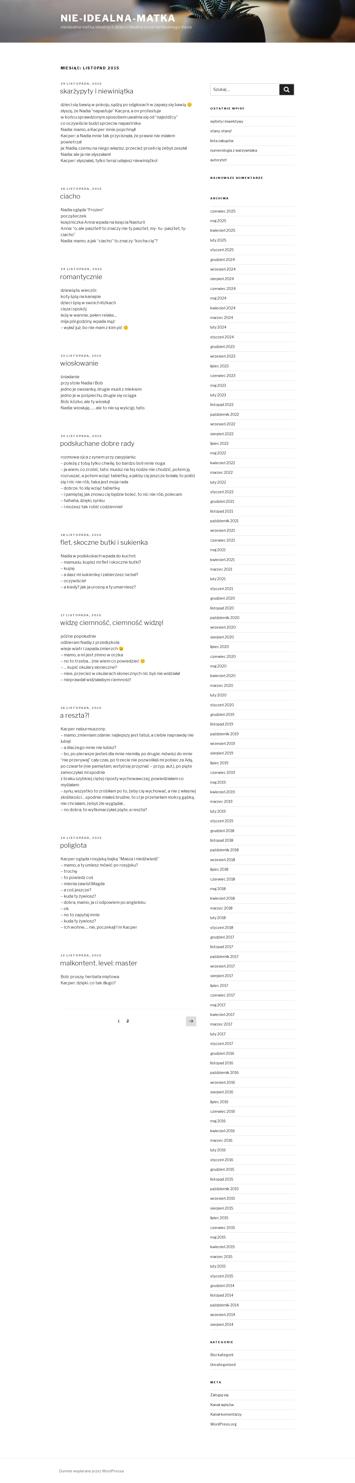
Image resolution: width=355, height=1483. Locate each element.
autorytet (218, 160)
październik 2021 (224, 521)
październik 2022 (224, 414)
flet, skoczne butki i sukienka (104, 542)
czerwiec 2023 (222, 375)
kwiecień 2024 (222, 308)
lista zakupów (222, 141)
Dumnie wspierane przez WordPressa (91, 1471)
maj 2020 (218, 666)
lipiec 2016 (219, 1102)
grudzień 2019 (222, 714)
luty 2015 (218, 1266)
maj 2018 (218, 888)
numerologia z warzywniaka (233, 150)
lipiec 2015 (219, 1218)
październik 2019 (224, 734)
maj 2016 (218, 1121)
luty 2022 (218, 482)
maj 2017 (218, 1005)
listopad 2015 (221, 1179)
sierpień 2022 (222, 434)
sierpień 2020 (222, 637)
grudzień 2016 (222, 1053)
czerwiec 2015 (222, 1227)
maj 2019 (218, 782)
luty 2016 (218, 1150)
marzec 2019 (221, 801)
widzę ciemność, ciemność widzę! (111, 623)
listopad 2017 (221, 946)
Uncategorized (223, 1364)
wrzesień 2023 (222, 356)
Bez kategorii (221, 1355)
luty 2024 (218, 327)
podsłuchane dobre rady (97, 443)
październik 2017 (224, 956)
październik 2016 (224, 1072)
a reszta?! (74, 715)
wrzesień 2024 (223, 269)
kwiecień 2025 (222, 230)
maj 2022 (218, 453)
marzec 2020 (221, 685)
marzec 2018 (221, 908)
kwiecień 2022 (222, 463)
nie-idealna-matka (118, 18)
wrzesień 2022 (222, 424)
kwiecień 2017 (222, 1014)
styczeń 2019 (221, 821)
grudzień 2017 (222, 937)
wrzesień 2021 (222, 530)
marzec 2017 (221, 1024)
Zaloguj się (219, 1395)
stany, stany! (220, 131)
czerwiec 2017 (222, 995)
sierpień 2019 (221, 753)
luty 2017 (218, 1034)
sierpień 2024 (222, 279)
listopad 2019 (221, 724)
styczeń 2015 (221, 1276)
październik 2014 (224, 1305)
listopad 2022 (222, 404)
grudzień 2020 (222, 598)
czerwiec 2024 (223, 288)
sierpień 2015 (221, 1208)
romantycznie (81, 277)
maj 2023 (218, 385)
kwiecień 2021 (222, 559)
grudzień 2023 (222, 346)
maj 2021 (218, 550)
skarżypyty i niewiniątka (96, 91)
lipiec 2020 (219, 646)
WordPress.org (223, 1424)
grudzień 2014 (222, 1285)
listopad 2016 (221, 1063)
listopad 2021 (221, 511)
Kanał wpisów (222, 1404)
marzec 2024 (221, 317)
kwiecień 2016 (222, 1131)
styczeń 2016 (221, 1160)
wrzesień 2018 (222, 859)
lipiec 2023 (219, 366)
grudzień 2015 (222, 1169)
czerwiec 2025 (223, 211)
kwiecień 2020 (223, 675)
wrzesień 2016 (222, 1082)
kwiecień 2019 (222, 792)
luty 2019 (218, 811)
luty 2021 (218, 579)
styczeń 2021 (221, 588)
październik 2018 (224, 850)
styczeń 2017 (221, 1043)
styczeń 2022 (222, 492)
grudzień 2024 (222, 259)
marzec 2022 (221, 472)
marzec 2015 (221, 1256)
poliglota (73, 845)
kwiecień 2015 (222, 1247)
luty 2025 (218, 240)
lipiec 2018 (219, 869)
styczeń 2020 (222, 705)
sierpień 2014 (221, 1324)
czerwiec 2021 (222, 540)
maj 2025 (218, 221)
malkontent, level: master (98, 963)
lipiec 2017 (219, 985)
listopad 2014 (221, 1295)
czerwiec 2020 (223, 656)
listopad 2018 (221, 840)
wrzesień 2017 (222, 966)
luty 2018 (218, 917)
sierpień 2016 (221, 1092)
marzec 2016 (221, 1140)
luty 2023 (218, 395)
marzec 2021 (221, 569)
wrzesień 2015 (222, 1198)
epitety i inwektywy (226, 121)
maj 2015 (218, 1237)
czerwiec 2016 (222, 1111)
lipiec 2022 (219, 443)
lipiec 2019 (219, 763)
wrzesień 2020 (223, 627)
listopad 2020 (222, 608)
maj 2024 (218, 298)
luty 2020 (218, 695)
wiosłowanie (79, 363)
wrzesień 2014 (222, 1314)
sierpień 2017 (221, 975)
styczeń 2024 (222, 337)
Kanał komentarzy (226, 1414)
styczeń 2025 (222, 250)
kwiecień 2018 (222, 898)
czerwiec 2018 (222, 879)
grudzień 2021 (222, 501)
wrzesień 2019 (222, 743)
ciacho (70, 196)
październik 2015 (224, 1189)
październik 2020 (225, 617)
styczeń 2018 (221, 927)
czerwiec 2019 (222, 772)
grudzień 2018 (222, 830)
